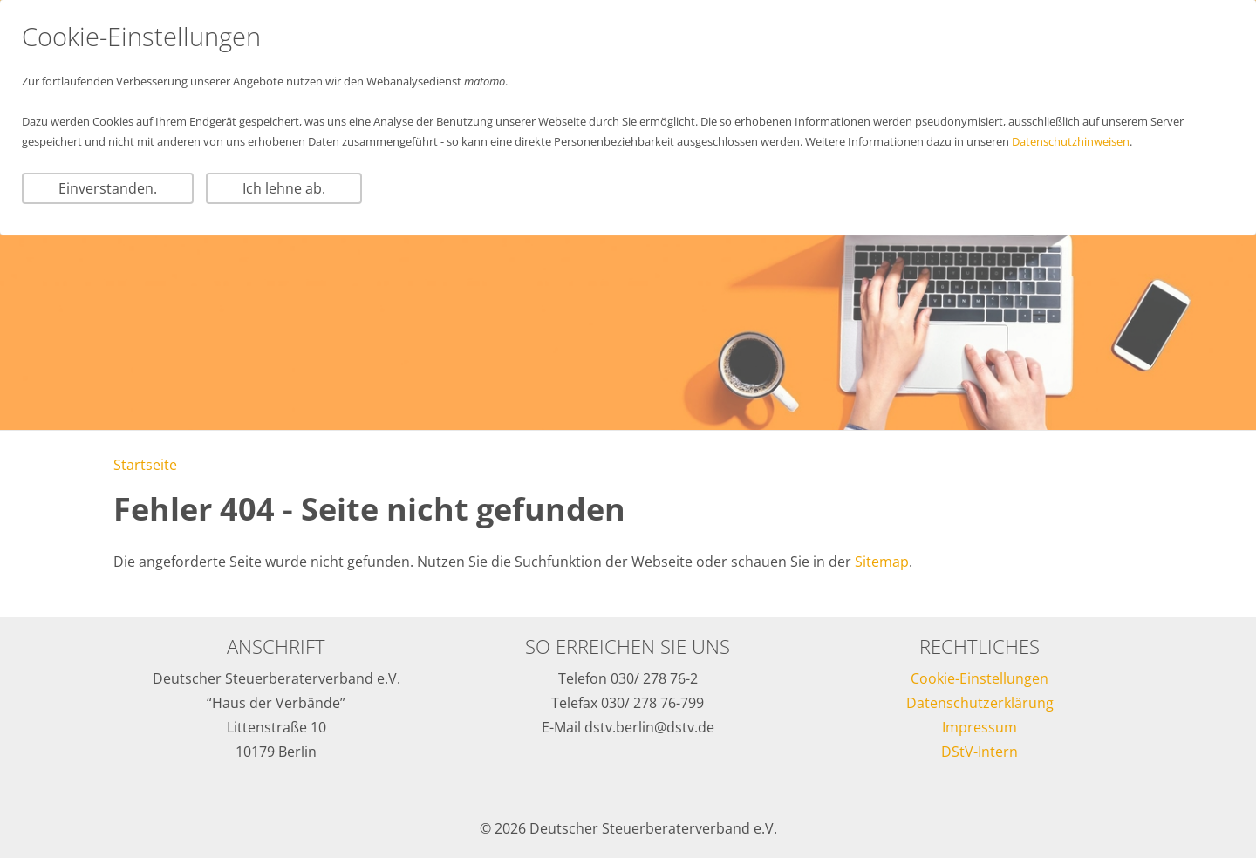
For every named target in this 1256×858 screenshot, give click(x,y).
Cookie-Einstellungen (979, 678)
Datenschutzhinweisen (1071, 141)
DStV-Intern (979, 751)
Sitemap (882, 561)
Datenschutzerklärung (980, 702)
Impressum (979, 727)
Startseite (145, 464)
